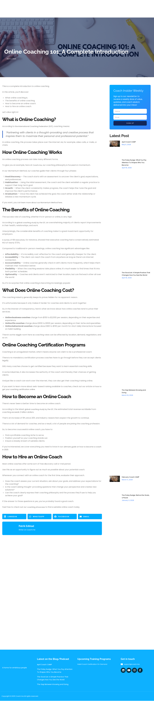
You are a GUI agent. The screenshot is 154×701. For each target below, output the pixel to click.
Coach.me (37, 165)
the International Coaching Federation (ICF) (35, 126)
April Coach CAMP (129, 142)
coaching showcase (36, 507)
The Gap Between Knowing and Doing (52, 684)
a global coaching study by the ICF (31, 222)
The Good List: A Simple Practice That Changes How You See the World (135, 275)
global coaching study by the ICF (40, 409)
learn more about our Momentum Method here (43, 202)
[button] (14, 516)
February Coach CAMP (131, 477)
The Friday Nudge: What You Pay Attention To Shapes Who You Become (135, 162)
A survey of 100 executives (14, 240)
